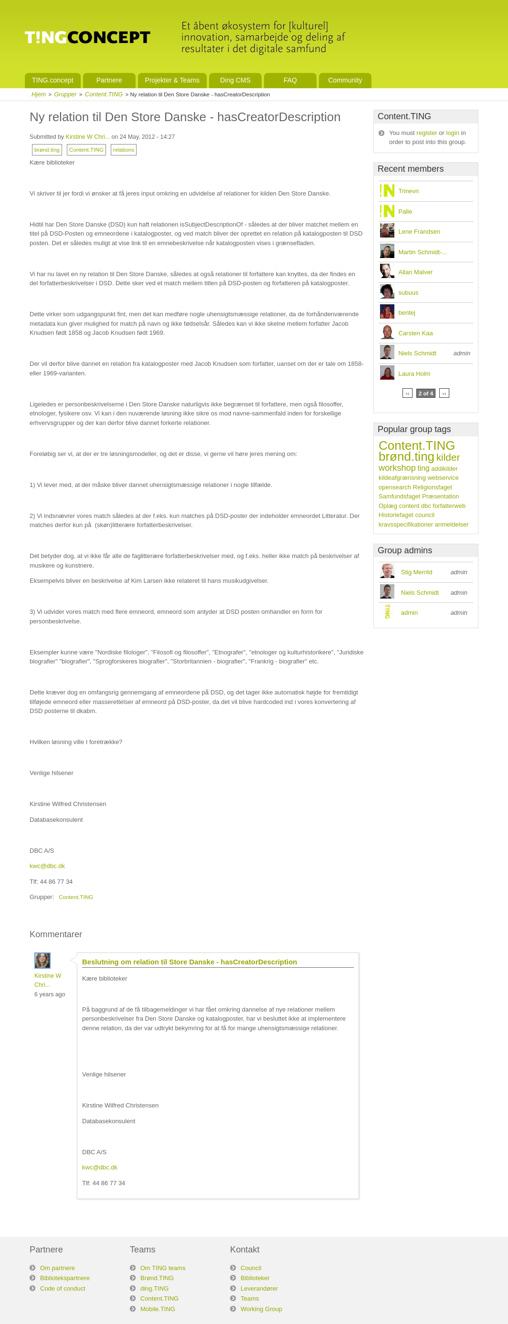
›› (444, 393)
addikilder (444, 468)
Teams (250, 1298)
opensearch (395, 487)
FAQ (290, 80)
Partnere (109, 80)
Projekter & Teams (172, 80)
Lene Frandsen (419, 231)
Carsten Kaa (415, 333)
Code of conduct (62, 1288)
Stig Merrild (417, 572)
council (424, 514)
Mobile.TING (157, 1309)
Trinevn (408, 191)
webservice (443, 477)
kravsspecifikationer (406, 524)
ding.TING (154, 1288)
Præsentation (440, 496)
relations (123, 149)
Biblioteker (255, 1278)
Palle (405, 211)
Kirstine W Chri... (87, 137)
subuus (408, 292)
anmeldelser (452, 524)
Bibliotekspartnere (65, 1278)
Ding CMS (235, 80)
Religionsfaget (432, 487)
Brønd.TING (157, 1278)
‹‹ (408, 393)
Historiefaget (396, 514)
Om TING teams (162, 1268)
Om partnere (57, 1268)
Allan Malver (415, 272)
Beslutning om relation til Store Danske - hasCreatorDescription (189, 962)
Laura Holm (414, 373)
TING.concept (53, 80)
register (426, 132)
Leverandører (259, 1288)
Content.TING (104, 94)
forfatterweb (449, 505)
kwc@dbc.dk (47, 865)
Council (251, 1268)
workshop (397, 468)
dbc (426, 505)
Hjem (39, 94)
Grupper (65, 94)
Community (345, 80)
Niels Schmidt (417, 353)
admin (409, 612)
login (452, 132)
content (409, 505)
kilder (448, 457)
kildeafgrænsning (402, 477)
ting (423, 468)
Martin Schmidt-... (422, 252)
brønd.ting (47, 149)
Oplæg (388, 505)
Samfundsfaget (399, 496)
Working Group (261, 1309)
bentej (406, 312)
